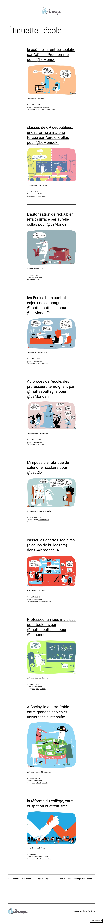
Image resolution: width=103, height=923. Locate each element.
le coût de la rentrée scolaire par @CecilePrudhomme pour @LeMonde (51, 54)
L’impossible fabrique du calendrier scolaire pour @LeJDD (48, 467)
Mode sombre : (96, 921)
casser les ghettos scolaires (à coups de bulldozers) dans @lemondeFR (51, 545)
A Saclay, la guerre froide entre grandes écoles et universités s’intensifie (48, 712)
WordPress (91, 911)
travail (41, 522)
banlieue (34, 601)
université (44, 783)
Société (46, 107)
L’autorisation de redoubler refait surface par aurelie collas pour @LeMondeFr (50, 219)
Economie (41, 107)
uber (47, 363)
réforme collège (46, 859)
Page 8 (62, 879)
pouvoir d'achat (50, 109)
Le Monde (43, 109)
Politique (40, 856)
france (37, 109)
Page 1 (40, 879)
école (33, 109)
